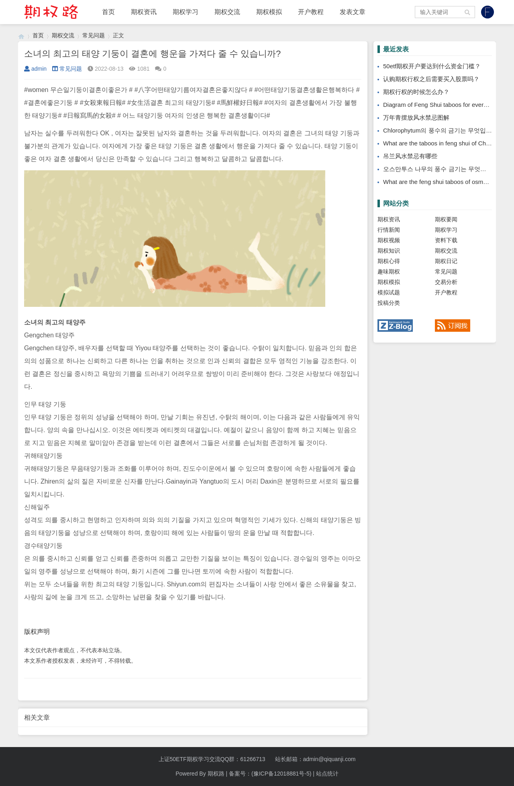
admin (35, 68)
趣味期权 (388, 271)
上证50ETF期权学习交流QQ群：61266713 (212, 759)
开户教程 (311, 11)
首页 (108, 11)
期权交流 (227, 11)
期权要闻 (446, 219)
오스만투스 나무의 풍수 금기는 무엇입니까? (442, 168)
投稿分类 (388, 303)
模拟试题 (388, 292)
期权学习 (185, 11)
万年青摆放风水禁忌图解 (416, 117)
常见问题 (93, 35)
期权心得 (388, 261)
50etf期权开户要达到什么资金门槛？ (432, 66)
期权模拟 (269, 11)
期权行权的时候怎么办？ (416, 91)
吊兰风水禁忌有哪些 (410, 156)
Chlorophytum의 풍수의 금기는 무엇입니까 (440, 130)
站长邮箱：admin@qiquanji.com (315, 759)
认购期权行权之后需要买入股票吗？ (431, 79)
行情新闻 (388, 230)
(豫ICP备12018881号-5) (281, 773)
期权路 (216, 773)
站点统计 (327, 773)
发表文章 (352, 11)
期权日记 (446, 261)
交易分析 (446, 282)
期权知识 (388, 250)
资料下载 (446, 240)
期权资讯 (144, 11)
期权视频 (388, 240)
